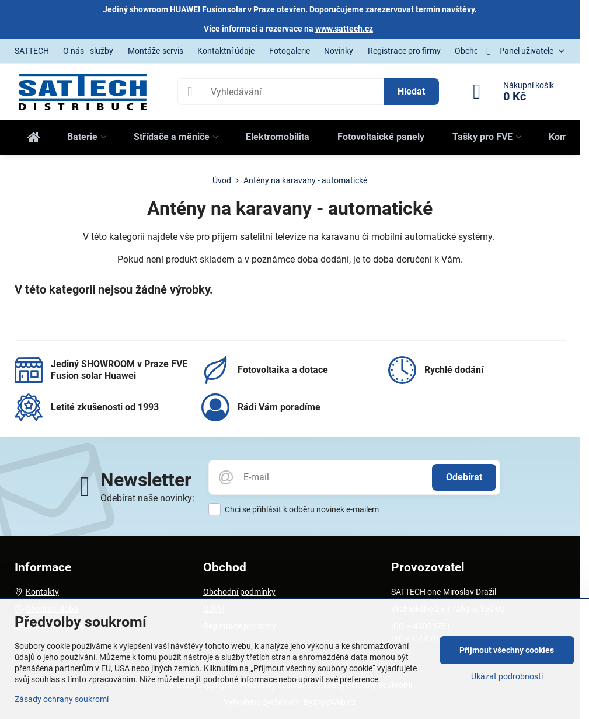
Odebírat (464, 477)
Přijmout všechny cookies (506, 650)
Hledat (411, 91)
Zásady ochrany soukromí (62, 699)
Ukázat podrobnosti (507, 676)
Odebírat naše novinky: (147, 498)
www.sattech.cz (344, 28)
